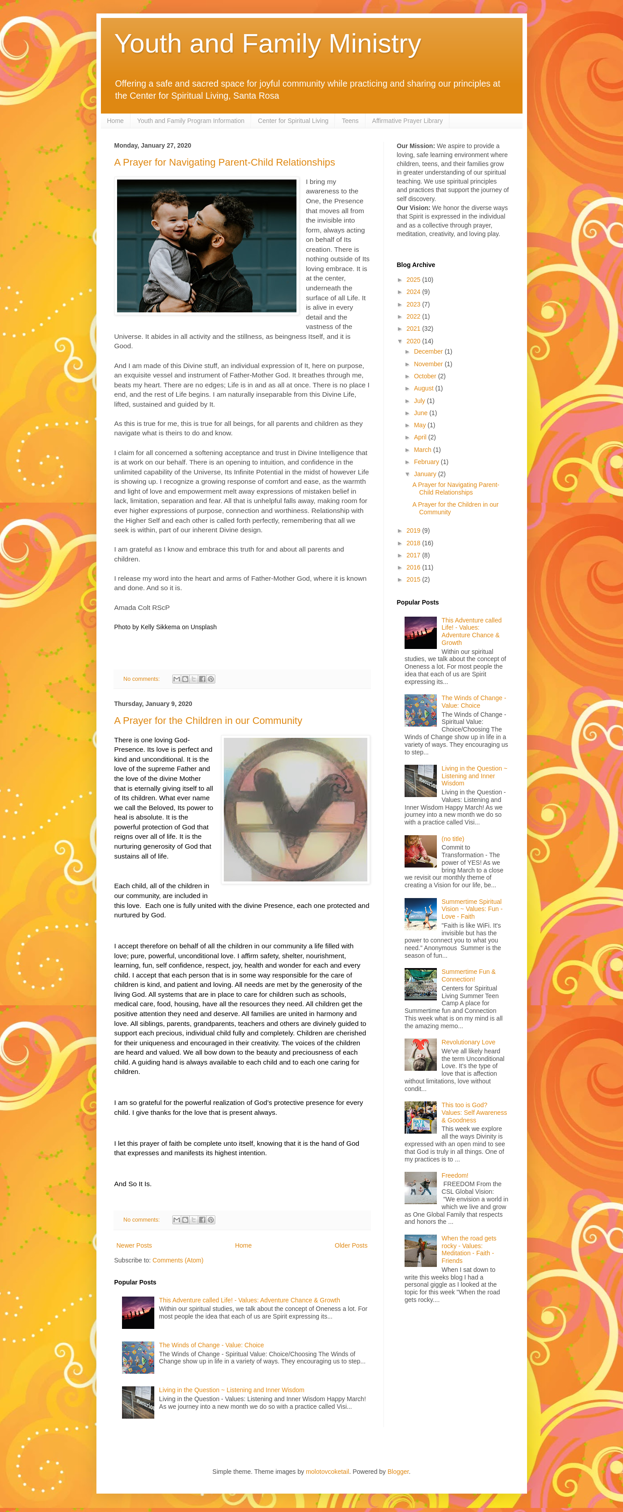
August (424, 388)
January (426, 474)
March (423, 449)
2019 (414, 530)
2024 (414, 291)
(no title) (453, 838)
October (426, 376)
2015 (414, 579)
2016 (414, 567)
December (429, 351)
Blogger (398, 1471)
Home (115, 120)
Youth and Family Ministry (268, 43)
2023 (414, 304)
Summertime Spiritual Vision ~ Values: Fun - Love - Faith (472, 909)
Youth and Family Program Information (190, 120)
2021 (414, 328)
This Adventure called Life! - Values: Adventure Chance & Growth (249, 1300)
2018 (414, 543)
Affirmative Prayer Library (407, 120)
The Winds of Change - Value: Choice (211, 1345)
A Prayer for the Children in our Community (208, 720)
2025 (414, 279)
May (420, 425)
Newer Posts (134, 1245)
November (429, 364)
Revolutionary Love (469, 1042)
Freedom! (455, 1175)
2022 (414, 316)
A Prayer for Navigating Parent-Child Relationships (224, 162)
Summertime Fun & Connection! (469, 975)
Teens (350, 120)
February (427, 461)
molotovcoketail (327, 1471)
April (421, 437)
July (420, 400)
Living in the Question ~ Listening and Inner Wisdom (232, 1390)
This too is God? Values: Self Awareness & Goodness (474, 1112)
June (421, 412)
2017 (414, 555)
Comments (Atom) (178, 1260)
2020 (414, 341)
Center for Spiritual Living (293, 120)
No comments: (142, 679)
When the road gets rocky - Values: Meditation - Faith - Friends (469, 1249)
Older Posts (351, 1245)
